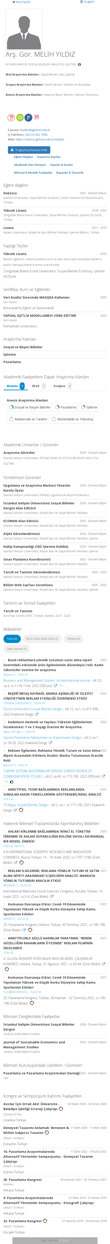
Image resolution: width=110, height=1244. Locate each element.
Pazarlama (65, 407)
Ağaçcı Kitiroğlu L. (13, 732)
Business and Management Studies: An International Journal (46, 680)
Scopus (62, 386)
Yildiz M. (8, 846)
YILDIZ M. (39, 703)
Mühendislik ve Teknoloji (71, 419)
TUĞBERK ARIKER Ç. (16, 992)
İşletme (88, 407)
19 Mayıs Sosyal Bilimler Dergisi (25, 805)
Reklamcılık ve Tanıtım (27, 419)
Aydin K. (20, 846)
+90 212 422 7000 (36, 135)
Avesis (16, 386)
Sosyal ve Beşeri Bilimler (29, 407)
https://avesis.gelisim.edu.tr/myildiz (40, 139)
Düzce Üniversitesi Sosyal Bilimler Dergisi (32, 709)
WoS (39, 386)
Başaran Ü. (10, 674)
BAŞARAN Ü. (11, 885)
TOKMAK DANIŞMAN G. (17, 703)
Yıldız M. (23, 674)
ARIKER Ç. (9, 919)
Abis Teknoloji (50, 1240)
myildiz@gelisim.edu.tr (35, 130)
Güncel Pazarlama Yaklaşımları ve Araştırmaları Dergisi (42, 737)
